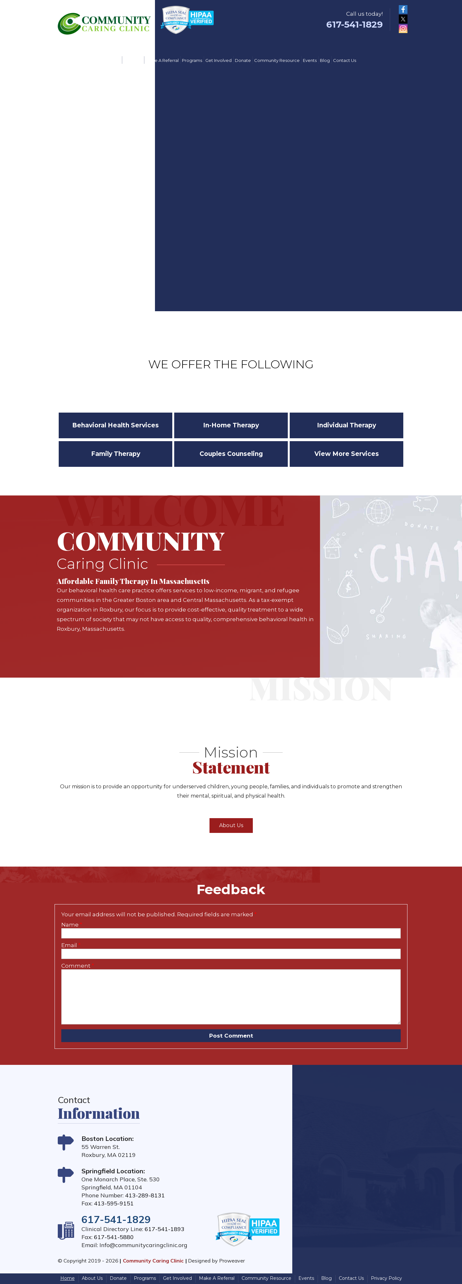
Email (71, 945)
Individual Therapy (346, 425)
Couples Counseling (231, 454)
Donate (243, 60)
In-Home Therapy (231, 425)
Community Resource (277, 60)
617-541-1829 (354, 24)
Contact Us (344, 60)
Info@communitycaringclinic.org (143, 1245)
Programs (192, 60)
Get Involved (218, 60)
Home (113, 60)
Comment (77, 966)
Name (71, 924)
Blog (325, 60)
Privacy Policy (386, 1278)
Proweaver (232, 1260)
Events (310, 60)
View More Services (346, 454)
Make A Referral (162, 60)
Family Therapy (115, 454)
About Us (133, 60)
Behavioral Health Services (115, 425)
